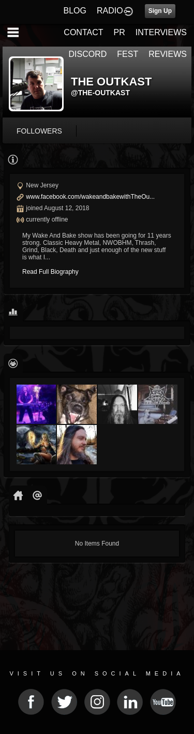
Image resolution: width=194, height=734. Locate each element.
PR (119, 32)
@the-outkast (100, 93)
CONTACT (83, 32)
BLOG (75, 10)
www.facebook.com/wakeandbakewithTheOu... (90, 196)
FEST (127, 54)
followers (39, 131)
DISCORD (88, 54)
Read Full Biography (50, 271)
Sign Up (160, 10)
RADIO (110, 10)
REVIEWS (167, 54)
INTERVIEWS (161, 32)
